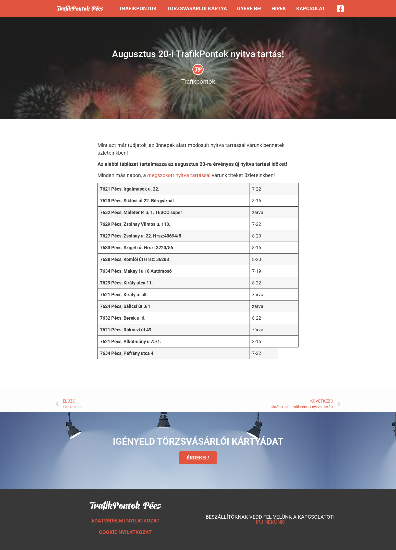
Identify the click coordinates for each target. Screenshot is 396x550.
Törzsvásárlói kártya (197, 8)
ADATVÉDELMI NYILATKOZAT (125, 521)
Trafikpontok (138, 8)
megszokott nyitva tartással (179, 175)
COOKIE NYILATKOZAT (125, 532)
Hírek (278, 8)
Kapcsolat (310, 8)
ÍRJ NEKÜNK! (271, 522)
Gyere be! (249, 8)
